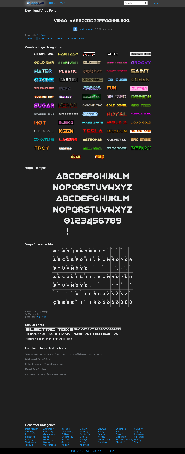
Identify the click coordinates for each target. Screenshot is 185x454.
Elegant (85, 431)
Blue (83, 429)
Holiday (30, 437)
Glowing (49, 434)
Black (65, 429)
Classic (48, 431)
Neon (101, 437)
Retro (83, 439)
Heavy (139, 434)
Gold (65, 434)
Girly (137, 431)
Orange (121, 437)
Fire (101, 431)
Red (65, 439)
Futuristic (30, 38)
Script (138, 439)
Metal (84, 437)
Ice (46, 437)
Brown (102, 429)
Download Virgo (83, 29)
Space (84, 442)
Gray (101, 434)
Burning (121, 429)
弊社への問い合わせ (80, 451)
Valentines (49, 445)
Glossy (30, 434)
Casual (138, 429)
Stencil (120, 442)
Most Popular (31, 429)
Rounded (72, 38)
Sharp (47, 442)
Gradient (85, 434)
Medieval (67, 437)
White (65, 445)
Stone (138, 442)
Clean (82, 38)
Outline (139, 437)
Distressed (68, 431)
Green (120, 434)
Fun (119, 431)
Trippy (29, 445)
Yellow (84, 445)
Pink (29, 439)
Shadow (30, 442)
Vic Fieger (41, 35)
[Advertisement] (12, 48)
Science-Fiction (46, 38)
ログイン (154, 3)
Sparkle (102, 442)
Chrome (30, 431)
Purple (48, 439)
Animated (49, 429)
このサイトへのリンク (103, 451)
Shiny (65, 442)
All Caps (60, 38)
